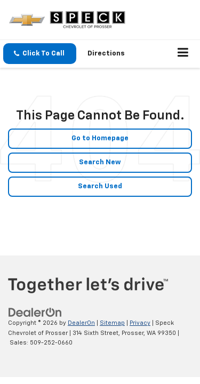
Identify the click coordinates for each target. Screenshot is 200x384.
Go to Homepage (100, 138)
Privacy (140, 323)
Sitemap (112, 323)
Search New (100, 162)
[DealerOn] (35, 312)
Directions (106, 53)
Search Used (100, 186)
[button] (39, 53)
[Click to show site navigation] (183, 54)
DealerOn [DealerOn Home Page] (81, 323)
